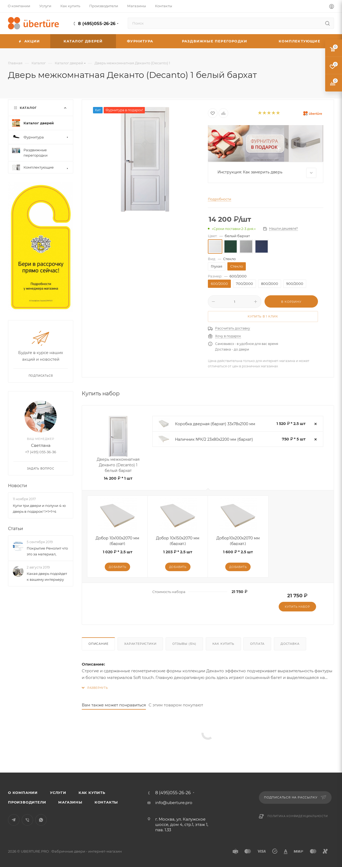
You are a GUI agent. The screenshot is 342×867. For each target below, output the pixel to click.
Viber (27, 820)
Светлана (40, 445)
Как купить (223, 644)
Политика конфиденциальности (297, 816)
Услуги (58, 792)
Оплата (257, 644)
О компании (23, 792)
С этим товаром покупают (176, 704)
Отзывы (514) (184, 644)
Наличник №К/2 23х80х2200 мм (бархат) (214, 439)
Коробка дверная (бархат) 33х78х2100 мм (215, 423)
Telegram (14, 820)
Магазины (70, 802)
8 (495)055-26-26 (96, 23)
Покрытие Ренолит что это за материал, (47, 551)
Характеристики (140, 644)
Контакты (106, 802)
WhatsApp (41, 820)
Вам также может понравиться (114, 704)
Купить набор (297, 607)
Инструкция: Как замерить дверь (266, 173)
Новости (17, 485)
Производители (27, 802)
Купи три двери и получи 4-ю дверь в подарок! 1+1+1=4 (39, 508)
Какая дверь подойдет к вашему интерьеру (47, 576)
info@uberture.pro (173, 802)
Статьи (15, 528)
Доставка (290, 644)
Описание (98, 644)
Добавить (117, 567)
